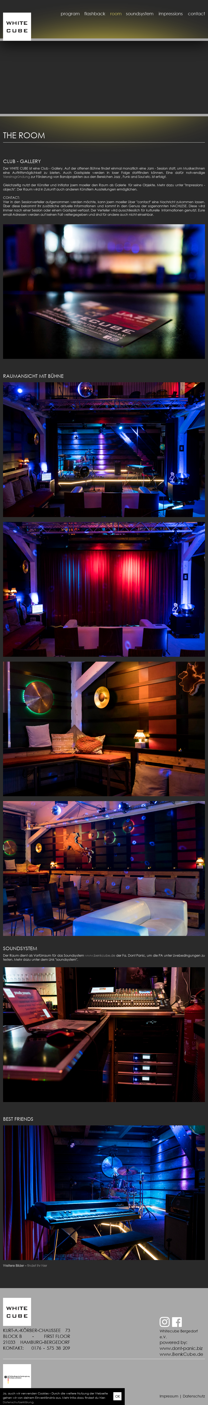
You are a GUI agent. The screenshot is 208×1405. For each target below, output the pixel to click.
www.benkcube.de (100, 955)
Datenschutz (194, 1396)
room (116, 13)
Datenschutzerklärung (18, 1402)
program (70, 13)
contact (196, 13)
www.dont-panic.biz (181, 1348)
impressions (171, 13)
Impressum (169, 1396)
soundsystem (140, 13)
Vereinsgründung (16, 176)
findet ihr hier (37, 1265)
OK (117, 1396)
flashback (94, 13)
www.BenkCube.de (181, 1354)
